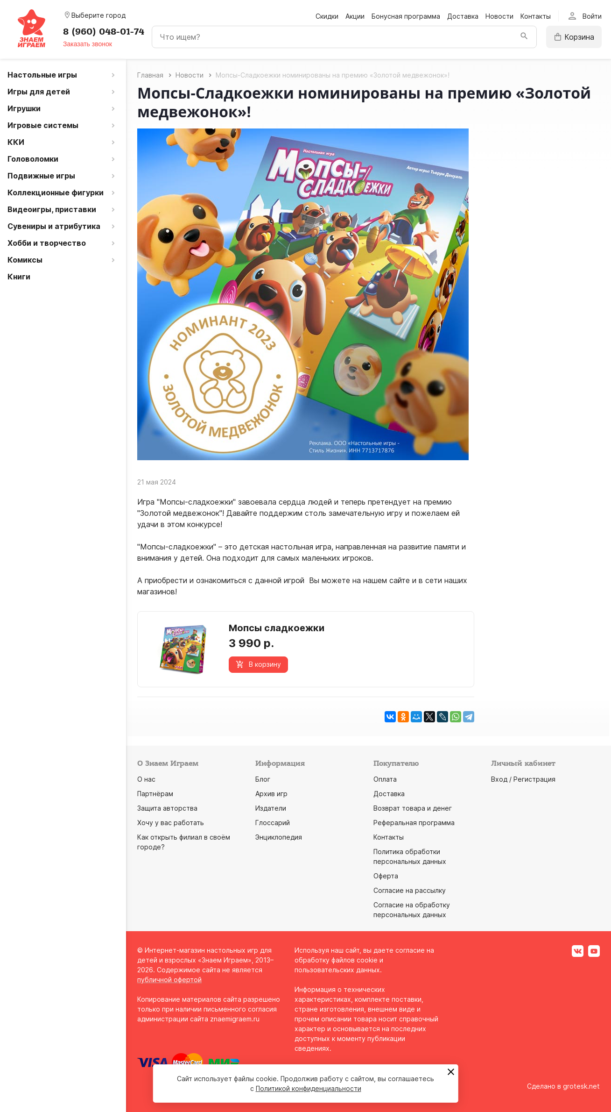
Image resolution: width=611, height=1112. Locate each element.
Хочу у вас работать (170, 823)
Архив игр (271, 794)
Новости (499, 16)
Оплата (385, 779)
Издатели (270, 808)
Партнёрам (155, 794)
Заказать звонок (87, 44)
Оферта (385, 876)
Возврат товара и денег (412, 808)
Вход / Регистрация (523, 779)
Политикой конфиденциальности (308, 1088)
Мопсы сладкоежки (276, 628)
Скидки (327, 16)
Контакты (535, 16)
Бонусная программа (406, 16)
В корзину (258, 664)
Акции (355, 16)
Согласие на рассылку (409, 890)
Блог (262, 779)
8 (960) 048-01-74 (103, 32)
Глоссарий (272, 823)
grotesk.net (581, 1086)
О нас (146, 779)
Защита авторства (167, 808)
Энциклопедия (278, 837)
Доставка (462, 16)
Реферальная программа (414, 823)
